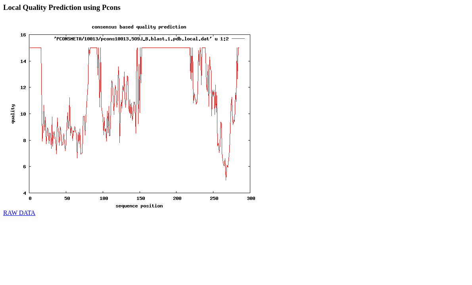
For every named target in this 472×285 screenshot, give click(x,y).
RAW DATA (19, 212)
